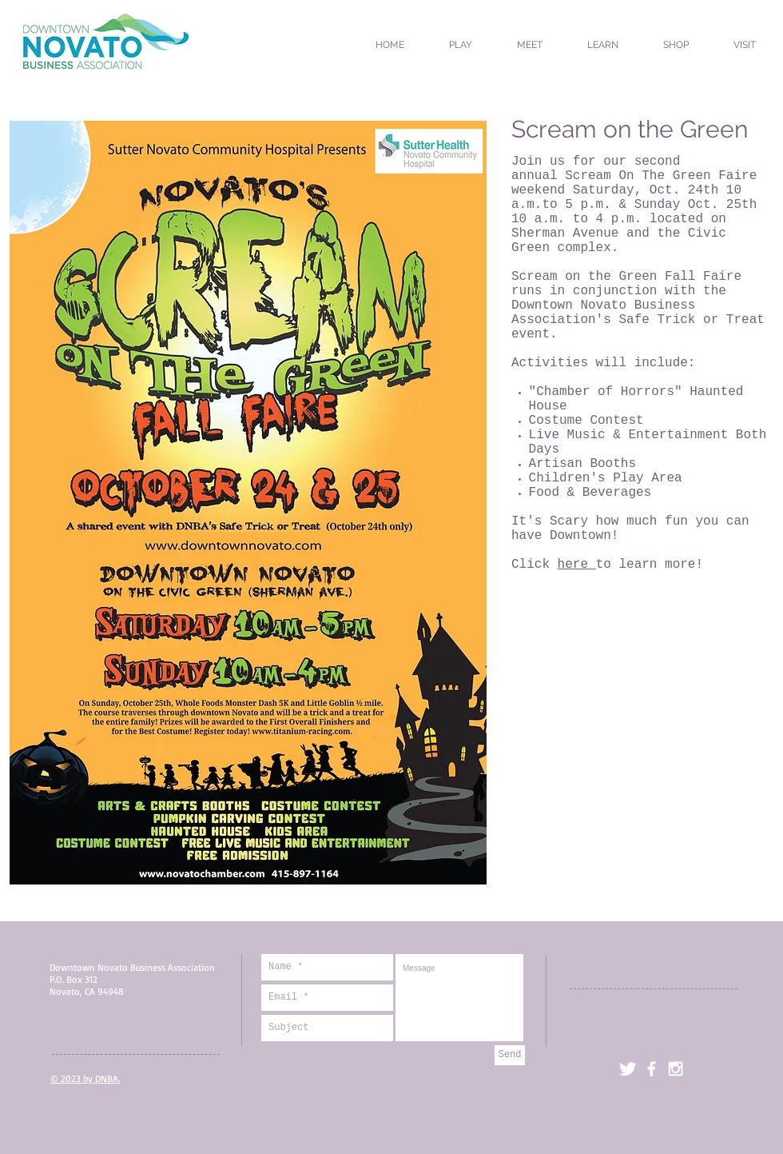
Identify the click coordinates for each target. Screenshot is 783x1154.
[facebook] (652, 1069)
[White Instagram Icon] (676, 1069)
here (577, 564)
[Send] (510, 1055)
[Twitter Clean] (628, 1069)
